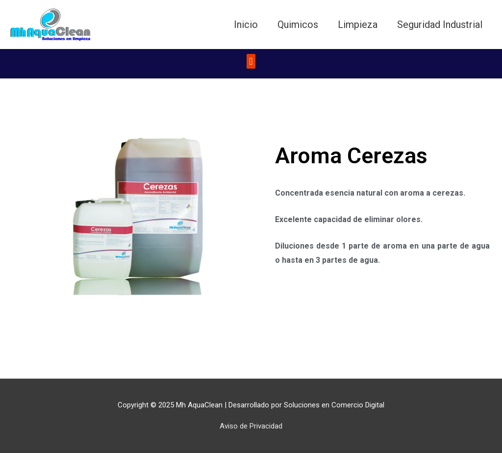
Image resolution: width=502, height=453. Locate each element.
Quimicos (297, 24)
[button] (251, 61)
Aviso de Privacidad (251, 426)
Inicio (246, 24)
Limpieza (357, 24)
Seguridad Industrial (439, 24)
